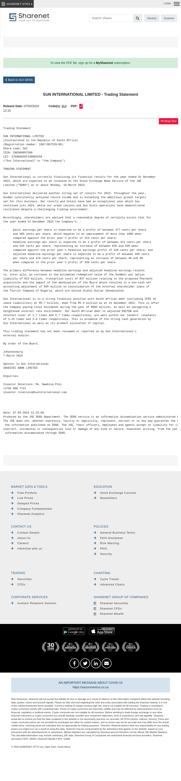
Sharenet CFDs (108, 608)
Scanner (169, 18)
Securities (21, 579)
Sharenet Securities (111, 603)
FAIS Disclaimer (108, 538)
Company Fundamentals (31, 508)
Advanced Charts (109, 584)
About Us (21, 538)
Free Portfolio (24, 492)
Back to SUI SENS (19, 80)
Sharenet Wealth (109, 613)
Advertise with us (26, 548)
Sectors (151, 18)
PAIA (100, 548)
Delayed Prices (25, 503)
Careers (20, 543)
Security (103, 554)
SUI (63, 106)
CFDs (18, 584)
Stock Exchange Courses (115, 492)
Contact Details (25, 532)
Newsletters (105, 498)
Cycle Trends (106, 579)
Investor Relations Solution (33, 603)
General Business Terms (114, 532)
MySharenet (104, 63)
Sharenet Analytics (27, 514)
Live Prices (22, 498)
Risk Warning (106, 543)
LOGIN (167, 3)
